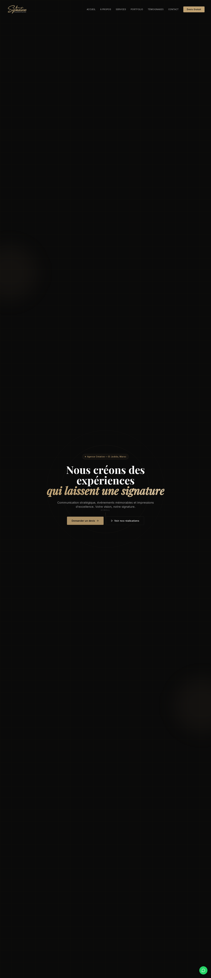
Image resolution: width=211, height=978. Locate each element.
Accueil (91, 9)
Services (121, 9)
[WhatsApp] (203, 970)
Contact (173, 9)
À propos (105, 9)
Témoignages (156, 9)
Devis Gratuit (194, 9)
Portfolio (137, 9)
